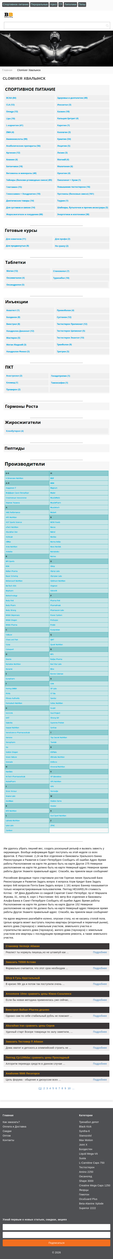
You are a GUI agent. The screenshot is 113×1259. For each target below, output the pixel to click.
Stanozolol (85, 1135)
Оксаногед (85, 1176)
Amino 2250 (86, 1171)
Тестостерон (87, 1167)
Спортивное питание (15, 4)
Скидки (7, 1131)
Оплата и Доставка (14, 1126)
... (73, 1088)
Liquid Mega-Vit (88, 1153)
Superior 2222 (87, 1208)
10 (69, 1088)
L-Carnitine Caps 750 (92, 1162)
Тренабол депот (89, 1122)
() (40, 1088)
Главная (8, 1115)
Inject (53, 4)
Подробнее (100, 952)
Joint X (83, 1144)
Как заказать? (11, 1122)
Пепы (82, 4)
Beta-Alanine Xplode (91, 1203)
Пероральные (39, 4)
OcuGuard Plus (88, 1199)
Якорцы (84, 1190)
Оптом (7, 1135)
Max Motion (86, 1140)
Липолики (70, 4)
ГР (60, 4)
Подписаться (56, 1242)
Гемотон (84, 1194)
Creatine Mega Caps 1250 (94, 1185)
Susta (82, 1158)
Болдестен (85, 1149)
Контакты (8, 1140)
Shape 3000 (86, 1180)
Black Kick (85, 1126)
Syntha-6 (84, 1131)
